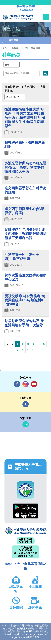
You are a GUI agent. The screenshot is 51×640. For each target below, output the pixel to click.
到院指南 (25, 404)
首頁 (4, 47)
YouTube (34, 384)
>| (33, 350)
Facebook (17, 384)
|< (7, 344)
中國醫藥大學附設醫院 (25, 530)
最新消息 (35, 47)
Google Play (25, 507)
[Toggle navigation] (46, 17)
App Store (25, 515)
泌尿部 (24, 47)
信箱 (25, 424)
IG (25, 384)
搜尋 (45, 73)
